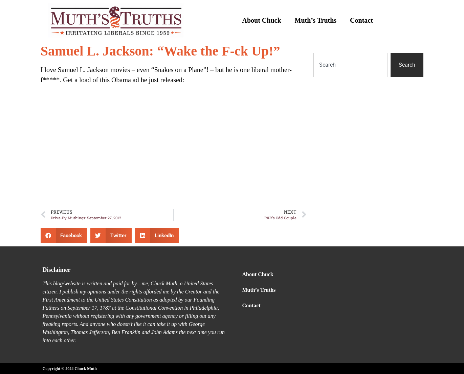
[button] (64, 235)
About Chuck (261, 20)
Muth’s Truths (316, 20)
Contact (361, 20)
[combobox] (350, 65)
